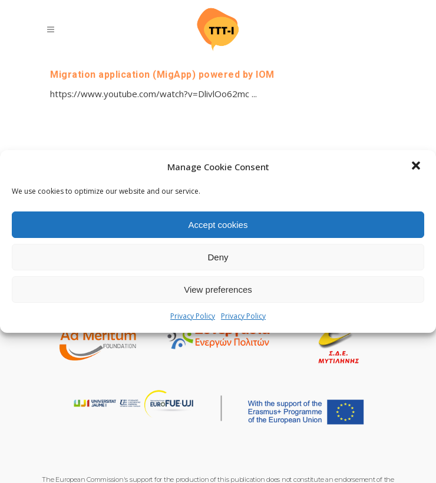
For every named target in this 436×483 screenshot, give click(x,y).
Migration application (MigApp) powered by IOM (162, 74)
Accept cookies (218, 225)
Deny (217, 257)
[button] (417, 167)
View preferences (218, 289)
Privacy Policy (192, 316)
